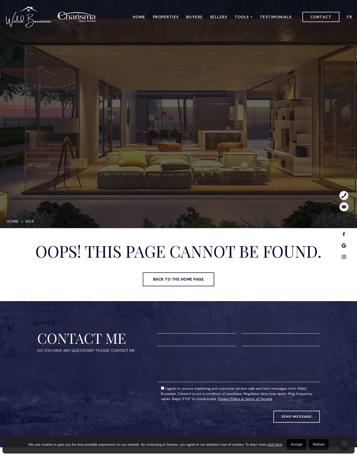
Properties (166, 17)
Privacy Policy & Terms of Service (245, 416)
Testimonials (276, 17)
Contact (321, 17)
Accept (296, 444)
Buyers (194, 17)
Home (139, 17)
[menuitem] (349, 17)
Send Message (296, 434)
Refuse (319, 444)
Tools (242, 17)
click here (275, 445)
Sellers (218, 17)
